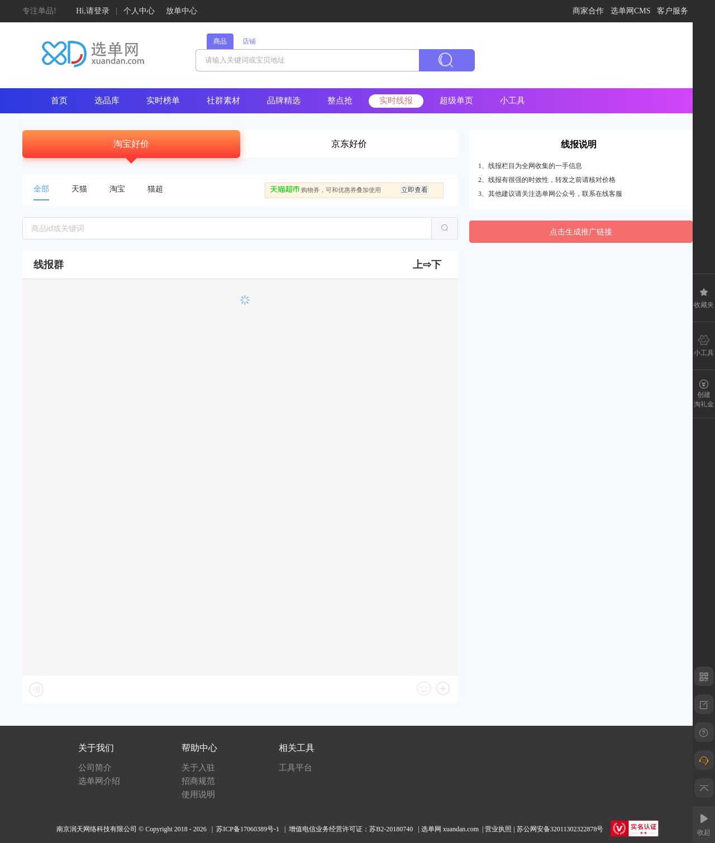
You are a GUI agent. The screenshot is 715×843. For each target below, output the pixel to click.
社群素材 (223, 100)
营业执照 (498, 829)
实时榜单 (163, 100)
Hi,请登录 (92, 11)
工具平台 (295, 767)
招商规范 (198, 781)
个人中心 (139, 11)
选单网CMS (631, 11)
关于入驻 (198, 767)
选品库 (107, 100)
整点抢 (339, 100)
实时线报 (396, 100)
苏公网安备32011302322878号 (560, 829)
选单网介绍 (99, 781)
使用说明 (198, 794)
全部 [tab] (41, 189)
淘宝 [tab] (117, 189)
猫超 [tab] (155, 189)
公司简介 (95, 767)
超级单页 (456, 100)
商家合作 (588, 11)
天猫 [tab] (79, 189)
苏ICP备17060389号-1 (247, 829)
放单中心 (181, 11)
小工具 (512, 100)
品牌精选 (284, 100)
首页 (59, 100)
